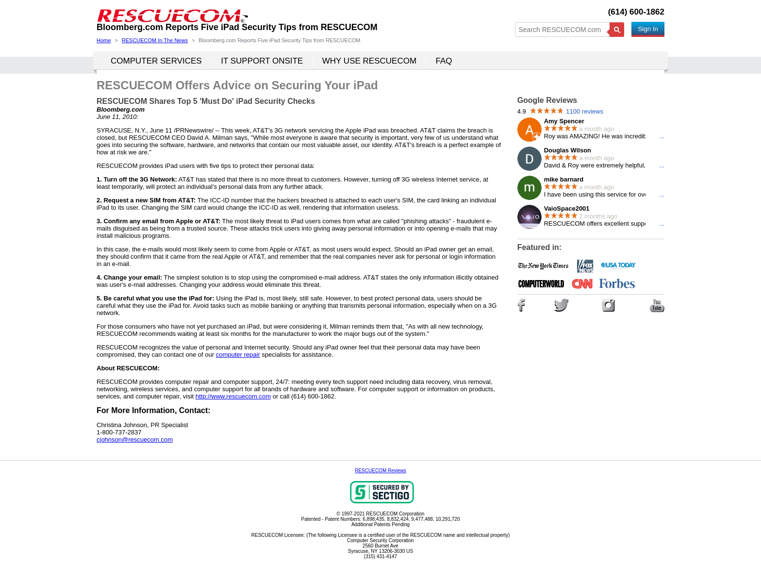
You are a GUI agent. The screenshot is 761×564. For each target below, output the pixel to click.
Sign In (648, 29)
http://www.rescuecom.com (233, 396)
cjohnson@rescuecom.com (135, 439)
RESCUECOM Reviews (380, 470)
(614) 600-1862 (636, 12)
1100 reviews (584, 111)
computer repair (238, 354)
